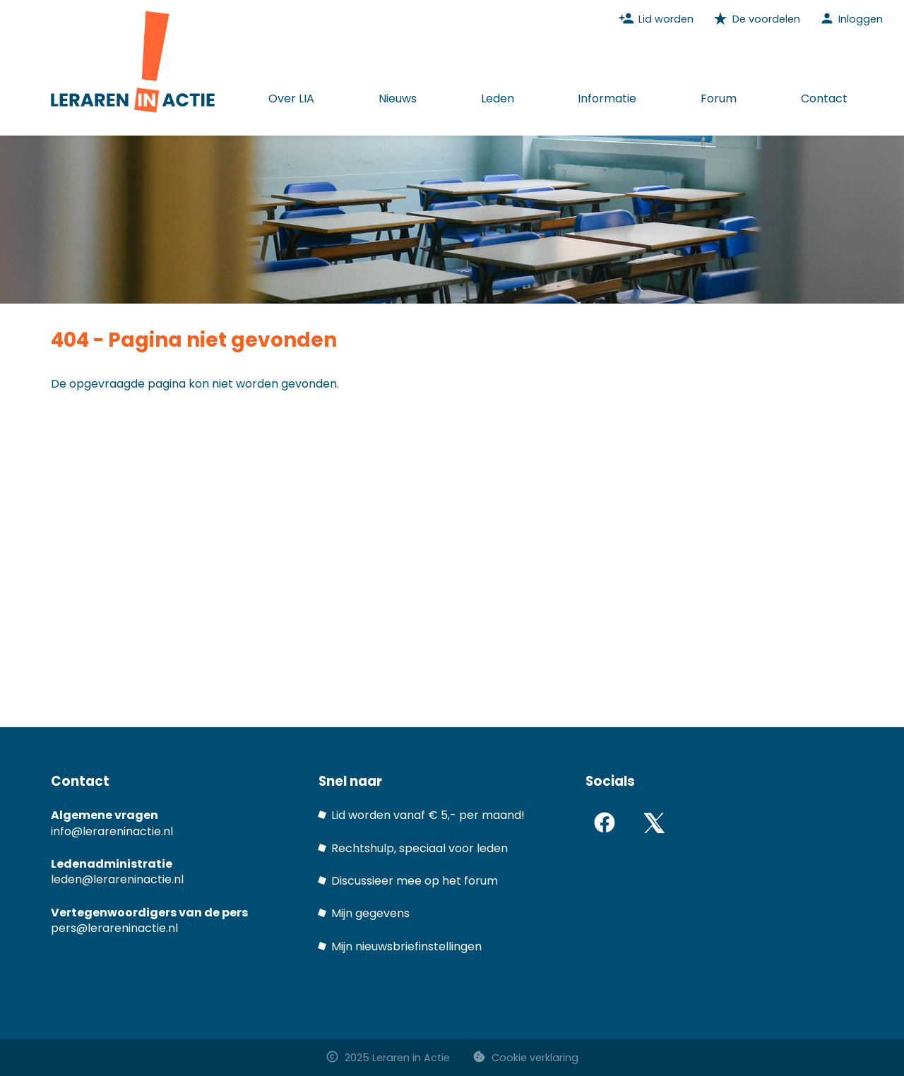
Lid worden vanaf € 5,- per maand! (428, 815)
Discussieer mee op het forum (414, 881)
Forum (719, 98)
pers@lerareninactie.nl (114, 928)
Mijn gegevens (370, 913)
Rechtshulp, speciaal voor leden (419, 848)
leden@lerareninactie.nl (117, 879)
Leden (497, 98)
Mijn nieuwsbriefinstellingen (406, 946)
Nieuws (398, 98)
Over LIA (291, 98)
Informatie (607, 98)
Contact (824, 98)
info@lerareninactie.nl (112, 831)
